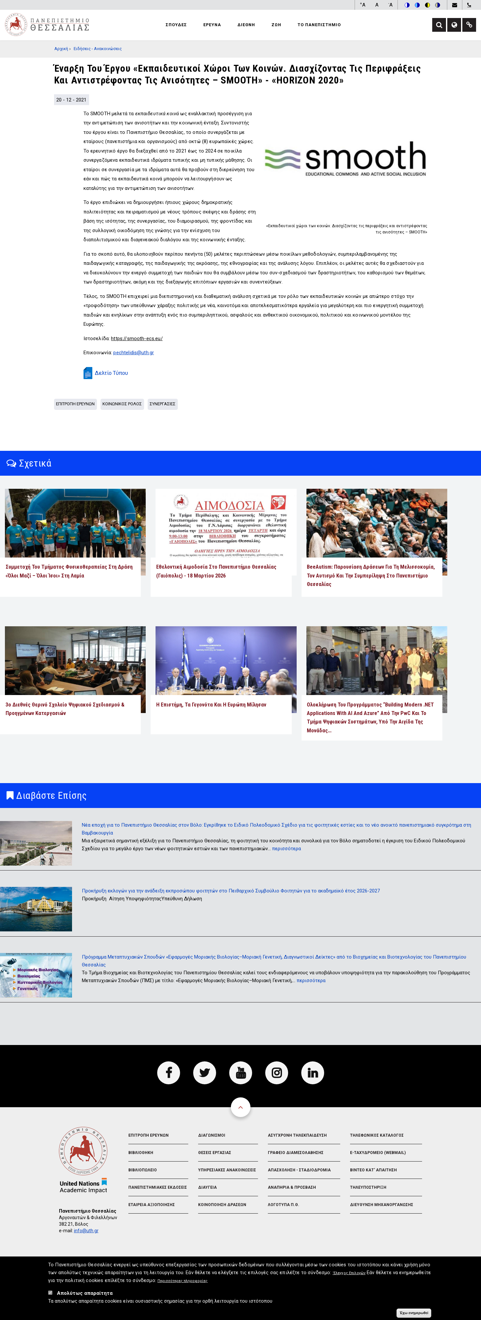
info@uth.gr (86, 1230)
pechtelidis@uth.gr (133, 353)
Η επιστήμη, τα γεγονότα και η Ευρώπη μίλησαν (211, 705)
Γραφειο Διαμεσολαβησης (296, 1152)
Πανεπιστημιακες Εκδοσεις (157, 1187)
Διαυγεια (207, 1187)
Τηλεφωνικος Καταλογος (377, 1135)
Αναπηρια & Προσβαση (292, 1187)
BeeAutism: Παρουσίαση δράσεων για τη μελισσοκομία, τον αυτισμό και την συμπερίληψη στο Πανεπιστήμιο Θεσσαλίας (371, 575)
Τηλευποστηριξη (368, 1187)
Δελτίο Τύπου (111, 373)
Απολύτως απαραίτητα (85, 1296)
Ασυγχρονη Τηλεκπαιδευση (297, 1135)
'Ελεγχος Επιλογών (349, 1276)
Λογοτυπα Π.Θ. (283, 1204)
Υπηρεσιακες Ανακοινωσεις (227, 1170)
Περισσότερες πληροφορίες (182, 1284)
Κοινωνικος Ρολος (122, 403)
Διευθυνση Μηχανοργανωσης (381, 1204)
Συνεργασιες (163, 403)
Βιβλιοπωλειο (142, 1170)
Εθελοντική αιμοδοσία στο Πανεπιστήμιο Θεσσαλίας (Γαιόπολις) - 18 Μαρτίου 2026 (216, 571)
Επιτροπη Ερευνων (75, 403)
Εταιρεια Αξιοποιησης (151, 1204)
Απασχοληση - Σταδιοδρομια (299, 1170)
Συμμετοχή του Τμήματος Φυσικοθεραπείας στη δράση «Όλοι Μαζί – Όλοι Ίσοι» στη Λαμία (69, 571)
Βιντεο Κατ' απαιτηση (373, 1170)
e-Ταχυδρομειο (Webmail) (378, 1152)
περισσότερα (286, 849)
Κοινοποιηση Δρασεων (222, 1204)
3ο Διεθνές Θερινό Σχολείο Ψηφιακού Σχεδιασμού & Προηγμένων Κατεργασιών (65, 709)
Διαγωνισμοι (211, 1135)
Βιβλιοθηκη (140, 1152)
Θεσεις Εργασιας (214, 1152)
